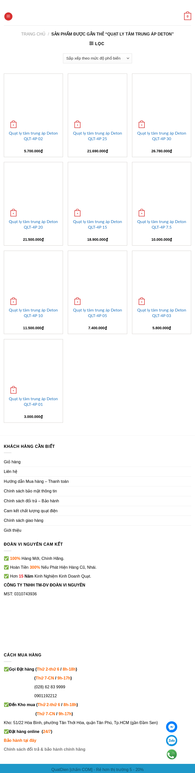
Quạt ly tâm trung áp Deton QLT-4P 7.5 (161, 224)
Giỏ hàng (12, 462)
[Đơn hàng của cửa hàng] (97, 58)
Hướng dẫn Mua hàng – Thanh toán (36, 481)
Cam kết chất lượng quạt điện (31, 511)
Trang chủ (33, 34)
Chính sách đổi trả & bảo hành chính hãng (44, 749)
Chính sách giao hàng (23, 520)
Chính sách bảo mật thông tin (30, 491)
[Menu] (8, 16)
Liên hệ (10, 471)
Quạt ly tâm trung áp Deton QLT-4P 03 (161, 312)
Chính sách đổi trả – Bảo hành (31, 501)
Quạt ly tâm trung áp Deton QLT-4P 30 (161, 136)
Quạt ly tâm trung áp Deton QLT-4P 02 (33, 136)
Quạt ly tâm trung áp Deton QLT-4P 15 (97, 224)
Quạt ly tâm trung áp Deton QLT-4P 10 (33, 312)
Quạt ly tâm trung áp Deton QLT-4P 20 (33, 224)
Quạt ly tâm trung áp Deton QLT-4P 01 (33, 401)
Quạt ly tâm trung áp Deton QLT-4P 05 (97, 312)
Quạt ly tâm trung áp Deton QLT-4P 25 (97, 136)
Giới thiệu (12, 530)
